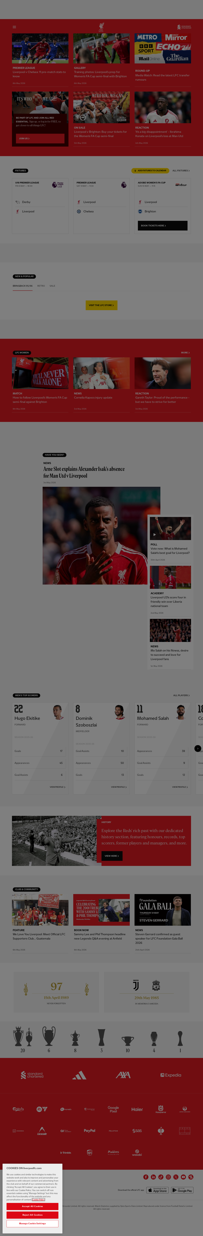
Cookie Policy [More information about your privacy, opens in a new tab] (38, 1205)
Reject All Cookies (33, 1220)
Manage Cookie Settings (32, 1229)
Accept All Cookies (32, 1212)
